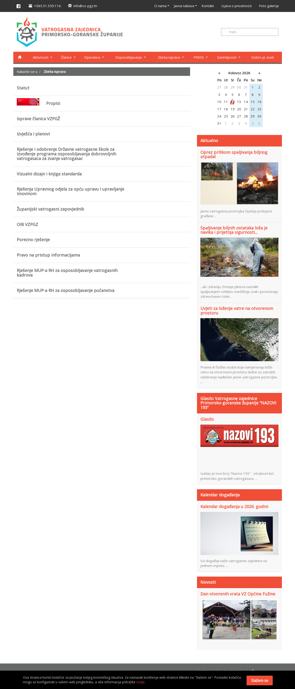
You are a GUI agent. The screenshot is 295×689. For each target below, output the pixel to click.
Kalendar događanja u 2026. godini (234, 506)
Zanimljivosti (226, 57)
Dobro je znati (262, 57)
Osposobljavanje (128, 57)
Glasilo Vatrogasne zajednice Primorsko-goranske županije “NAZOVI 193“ (238, 403)
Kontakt (208, 5)
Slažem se (259, 680)
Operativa (92, 57)
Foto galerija (269, 5)
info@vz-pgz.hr (82, 5)
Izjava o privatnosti (236, 5)
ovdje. (140, 682)
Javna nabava (184, 5)
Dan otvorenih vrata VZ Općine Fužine (237, 594)
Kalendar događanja (220, 494)
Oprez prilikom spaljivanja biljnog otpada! (233, 154)
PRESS (199, 57)
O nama (160, 5)
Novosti (208, 582)
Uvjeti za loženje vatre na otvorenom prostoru (236, 310)
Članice (66, 57)
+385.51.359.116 (45, 5)
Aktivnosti (40, 57)
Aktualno (209, 140)
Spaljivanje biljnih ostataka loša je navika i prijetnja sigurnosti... (233, 230)
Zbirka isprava (169, 57)
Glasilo (207, 419)
